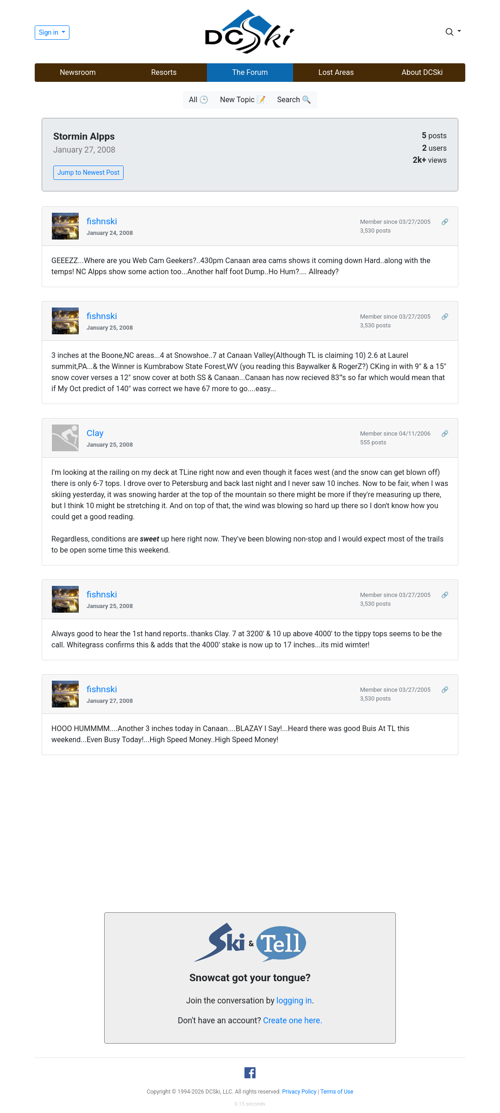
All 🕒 (198, 99)
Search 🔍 (294, 99)
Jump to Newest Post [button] (88, 172)
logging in (294, 1000)
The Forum (250, 72)
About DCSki (422, 72)
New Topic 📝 (243, 99)
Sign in (49, 32)
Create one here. (292, 1020)
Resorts (163, 72)
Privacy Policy (299, 1091)
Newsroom (78, 72)
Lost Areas (336, 72)
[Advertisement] (250, 833)
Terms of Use (336, 1091)
